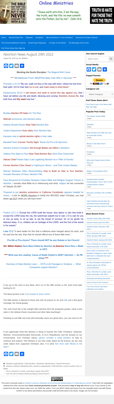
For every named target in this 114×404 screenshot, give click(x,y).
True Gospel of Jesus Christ (37, 294)
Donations (39, 37)
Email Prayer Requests (37, 43)
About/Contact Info (16, 37)
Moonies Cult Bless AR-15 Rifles (99, 193)
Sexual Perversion (63, 364)
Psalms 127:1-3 (10, 213)
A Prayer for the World (57, 43)
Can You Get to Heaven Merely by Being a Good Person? (28, 374)
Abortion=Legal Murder (14, 364)
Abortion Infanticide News (23, 366)
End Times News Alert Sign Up (13, 48)
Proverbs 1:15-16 (11, 84)
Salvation (29, 37)
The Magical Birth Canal (58, 72)
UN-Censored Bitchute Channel (13, 43)
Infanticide (40, 364)
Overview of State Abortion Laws (21, 264)
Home (3, 37)
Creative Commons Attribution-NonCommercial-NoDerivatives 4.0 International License (57, 383)
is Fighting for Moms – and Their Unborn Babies (40, 165)
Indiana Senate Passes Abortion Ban (26, 125)
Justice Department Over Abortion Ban (27, 130)
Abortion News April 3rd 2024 (98, 223)
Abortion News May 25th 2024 (98, 219)
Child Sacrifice (29, 364)
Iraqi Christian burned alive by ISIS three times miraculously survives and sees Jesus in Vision (100, 203)
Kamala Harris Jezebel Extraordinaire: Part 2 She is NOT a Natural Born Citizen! (100, 182)
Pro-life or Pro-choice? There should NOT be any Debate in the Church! (43, 240)
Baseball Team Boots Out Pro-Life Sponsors (35, 142)
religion (62, 183)
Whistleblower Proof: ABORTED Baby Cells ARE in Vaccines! (43, 78)
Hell (65, 300)
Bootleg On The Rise (22, 113)
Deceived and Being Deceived (98, 278)
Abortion (9, 366)
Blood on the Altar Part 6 (96, 144)
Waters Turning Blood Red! (97, 171)
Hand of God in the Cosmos (97, 282)
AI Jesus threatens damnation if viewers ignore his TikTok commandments (99, 265)
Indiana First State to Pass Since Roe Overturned (38, 154)
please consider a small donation (55, 338)
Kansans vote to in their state (27, 136)
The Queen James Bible (96, 116)
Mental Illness (50, 364)
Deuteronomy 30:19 (12, 93)
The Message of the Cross (78, 43)
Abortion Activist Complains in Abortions (36, 148)
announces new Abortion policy (22, 119)
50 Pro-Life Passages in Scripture (56, 264)
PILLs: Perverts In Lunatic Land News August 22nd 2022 (27, 371)
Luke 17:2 (8, 231)
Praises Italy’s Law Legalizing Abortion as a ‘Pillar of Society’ (38, 159)
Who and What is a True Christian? (59, 37)
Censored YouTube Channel (86, 37)
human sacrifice (69, 366)
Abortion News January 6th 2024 (99, 240)
